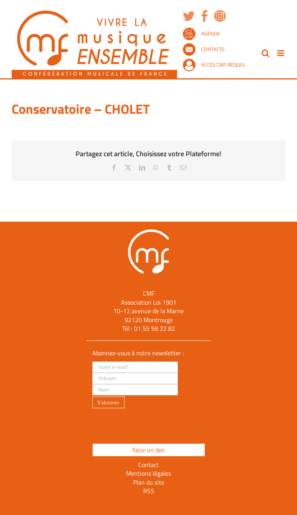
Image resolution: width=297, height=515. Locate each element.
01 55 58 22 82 (154, 328)
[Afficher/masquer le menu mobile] (281, 53)
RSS (148, 491)
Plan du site (148, 482)
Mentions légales (148, 473)
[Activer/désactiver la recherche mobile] (265, 53)
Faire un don (148, 450)
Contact (148, 464)
